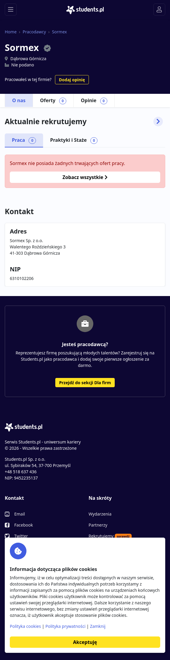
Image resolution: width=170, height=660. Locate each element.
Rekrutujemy (110, 536)
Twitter (21, 536)
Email (19, 514)
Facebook (23, 525)
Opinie (94, 100)
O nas (19, 100)
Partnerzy (98, 525)
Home (11, 32)
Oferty (53, 100)
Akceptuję (85, 642)
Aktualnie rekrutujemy (84, 121)
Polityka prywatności (65, 626)
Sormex (59, 32)
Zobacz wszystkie (84, 177)
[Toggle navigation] (11, 9)
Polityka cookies (25, 626)
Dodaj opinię (72, 79)
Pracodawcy (34, 32)
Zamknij (98, 626)
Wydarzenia (100, 514)
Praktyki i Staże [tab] (74, 140)
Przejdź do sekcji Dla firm (85, 382)
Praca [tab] (24, 140)
